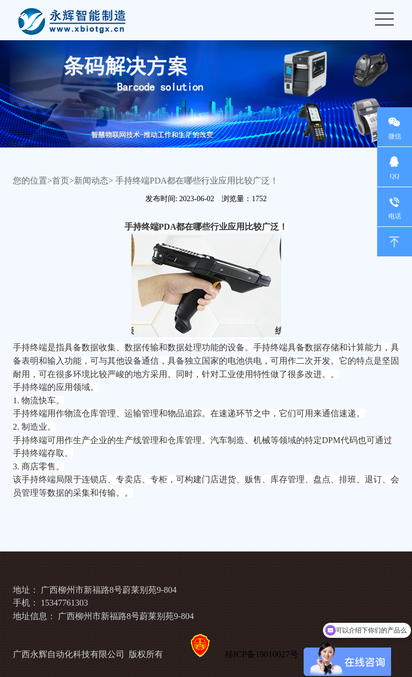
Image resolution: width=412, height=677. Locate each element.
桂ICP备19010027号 (261, 654)
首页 (60, 180)
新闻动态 (91, 180)
